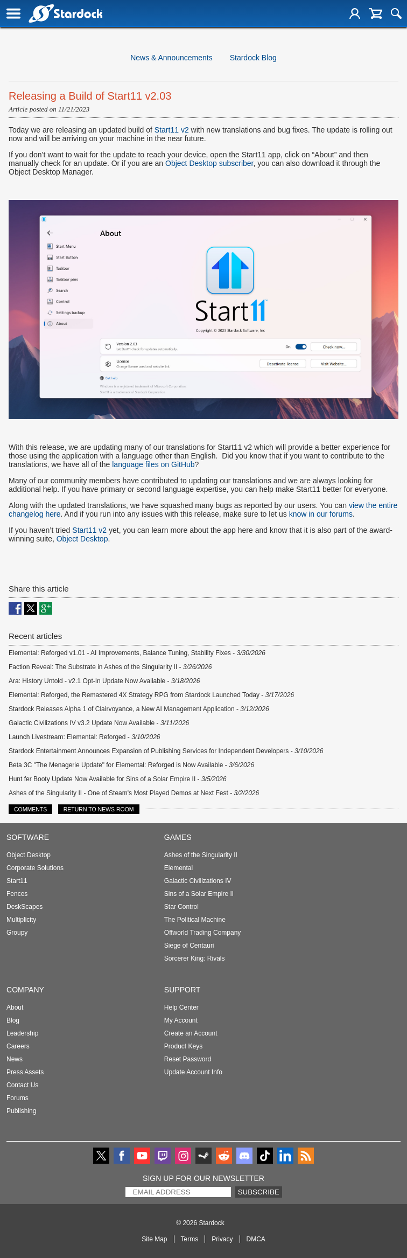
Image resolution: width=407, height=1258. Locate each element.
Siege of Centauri (189, 945)
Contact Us (22, 1085)
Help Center (181, 1007)
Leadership (22, 1033)
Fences (16, 894)
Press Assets (25, 1072)
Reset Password (187, 1059)
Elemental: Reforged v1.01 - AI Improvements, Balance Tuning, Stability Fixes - (137, 653)
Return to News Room (99, 809)
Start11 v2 (172, 130)
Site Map (154, 1239)
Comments (30, 809)
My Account (181, 1020)
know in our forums (321, 514)
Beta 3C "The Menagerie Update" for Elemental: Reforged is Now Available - (131, 765)
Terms (190, 1239)
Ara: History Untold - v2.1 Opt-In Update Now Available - (104, 681)
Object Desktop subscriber (209, 163)
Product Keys (183, 1046)
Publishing (21, 1111)
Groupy (16, 932)
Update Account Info (193, 1072)
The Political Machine (195, 919)
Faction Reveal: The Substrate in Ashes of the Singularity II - (110, 667)
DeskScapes (24, 907)
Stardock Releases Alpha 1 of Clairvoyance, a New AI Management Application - (139, 709)
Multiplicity (21, 919)
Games (178, 837)
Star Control (181, 907)
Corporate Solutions (35, 868)
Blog (12, 1020)
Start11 (16, 881)
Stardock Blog (253, 57)
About (14, 1007)
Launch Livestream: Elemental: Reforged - (84, 737)
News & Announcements (171, 57)
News (14, 1059)
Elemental (178, 868)
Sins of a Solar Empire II (199, 894)
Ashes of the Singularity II (200, 855)
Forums (17, 1098)
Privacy (222, 1239)
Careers (18, 1046)
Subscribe (258, 1192)
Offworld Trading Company (202, 932)
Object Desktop (82, 538)
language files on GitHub (153, 464)
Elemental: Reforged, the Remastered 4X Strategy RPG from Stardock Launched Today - (151, 695)
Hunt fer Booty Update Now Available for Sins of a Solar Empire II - (118, 779)
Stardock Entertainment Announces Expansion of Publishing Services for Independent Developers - (166, 751)
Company (25, 989)
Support (182, 989)
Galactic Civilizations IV (197, 881)
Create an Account (190, 1033)
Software (27, 837)
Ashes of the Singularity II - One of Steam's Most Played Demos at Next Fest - (134, 793)
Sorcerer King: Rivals (194, 958)
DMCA (256, 1239)
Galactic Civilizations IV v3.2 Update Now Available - (99, 723)
